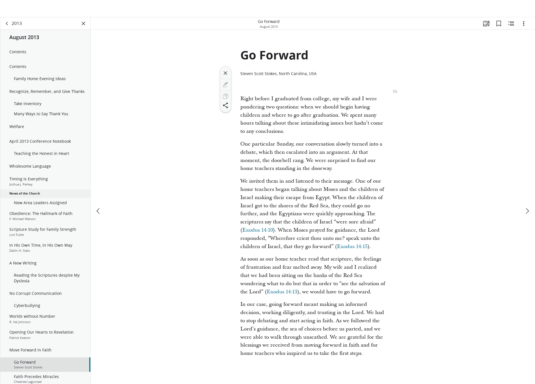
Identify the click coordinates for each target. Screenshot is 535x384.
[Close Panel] (83, 27)
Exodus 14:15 (352, 250)
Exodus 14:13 (282, 295)
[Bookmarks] (498, 27)
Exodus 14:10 (257, 233)
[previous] (98, 197)
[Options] (523, 27)
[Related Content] (511, 27)
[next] (527, 197)
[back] (7, 27)
